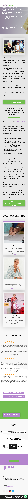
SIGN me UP (13, 460)
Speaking (14, 316)
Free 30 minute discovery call (14, 101)
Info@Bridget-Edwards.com (10, 488)
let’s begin (4, 31)
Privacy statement (11, 497)
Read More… (14, 254)
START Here (11, 415)
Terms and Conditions (17, 496)
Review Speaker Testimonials (14, 396)
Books (14, 245)
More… (16, 482)
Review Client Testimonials (14, 392)
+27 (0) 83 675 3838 (9, 486)
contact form (6, 190)
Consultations (14, 281)
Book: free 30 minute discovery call (14, 203)
